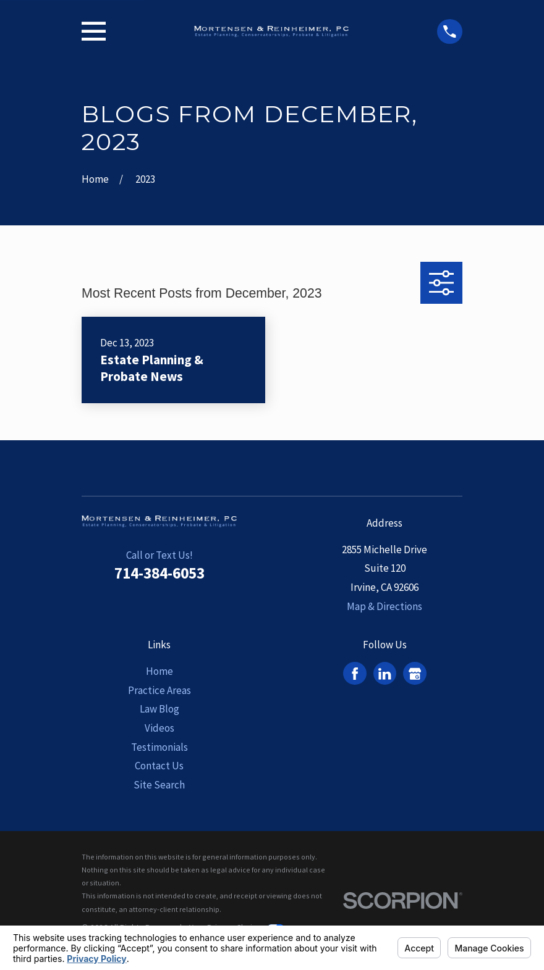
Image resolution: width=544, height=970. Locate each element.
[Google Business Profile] (415, 673)
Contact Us (159, 765)
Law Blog (159, 709)
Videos (159, 728)
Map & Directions (384, 606)
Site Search (159, 785)
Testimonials (159, 747)
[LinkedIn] (384, 673)
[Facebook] (355, 673)
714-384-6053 (159, 573)
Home (159, 671)
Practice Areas (159, 690)
